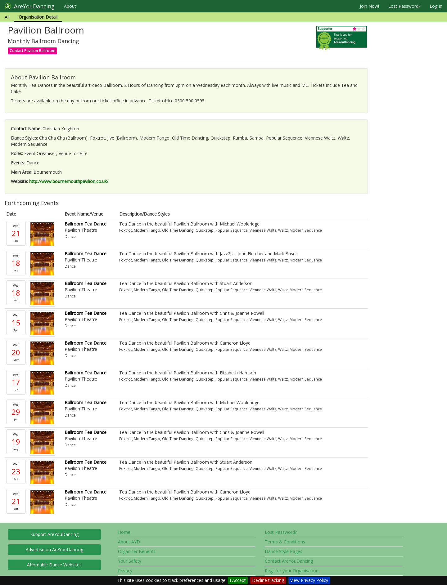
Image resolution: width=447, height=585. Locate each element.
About (70, 6)
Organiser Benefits (137, 551)
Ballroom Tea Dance (85, 224)
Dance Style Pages (283, 551)
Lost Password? (404, 6)
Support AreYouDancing (54, 534)
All (7, 17)
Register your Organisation (291, 571)
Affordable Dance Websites (54, 565)
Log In (436, 6)
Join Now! (369, 6)
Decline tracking (268, 580)
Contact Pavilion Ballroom (32, 50)
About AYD (129, 542)
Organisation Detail (38, 17)
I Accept (238, 580)
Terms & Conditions (285, 542)
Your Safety (129, 561)
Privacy (125, 571)
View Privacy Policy (309, 580)
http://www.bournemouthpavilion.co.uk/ (68, 181)
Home (124, 532)
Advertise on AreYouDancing (54, 549)
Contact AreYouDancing (289, 561)
